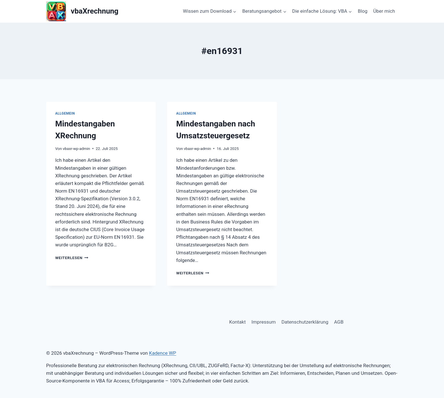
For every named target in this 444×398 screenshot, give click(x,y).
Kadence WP (162, 353)
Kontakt (237, 322)
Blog (363, 11)
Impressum (263, 322)
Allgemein (65, 113)
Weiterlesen (71, 257)
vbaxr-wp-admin (76, 148)
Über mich (384, 11)
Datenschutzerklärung (304, 322)
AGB (338, 322)
